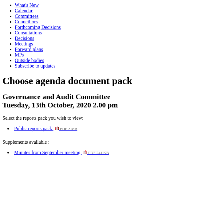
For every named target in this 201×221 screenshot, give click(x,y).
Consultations (28, 32)
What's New (27, 5)
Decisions (24, 38)
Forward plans (29, 49)
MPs (19, 54)
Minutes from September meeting (61, 152)
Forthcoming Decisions (38, 27)
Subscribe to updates (35, 65)
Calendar (24, 10)
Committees (26, 16)
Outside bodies (29, 60)
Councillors (26, 21)
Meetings (24, 43)
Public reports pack (45, 128)
